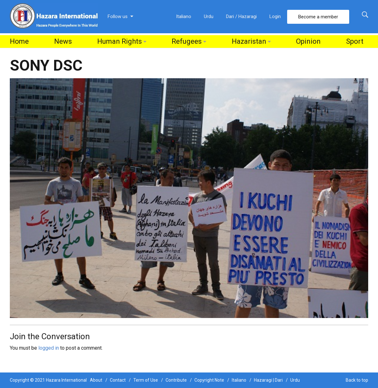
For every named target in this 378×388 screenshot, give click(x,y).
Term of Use (145, 380)
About (96, 380)
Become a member (318, 17)
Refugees (187, 41)
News (63, 41)
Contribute (176, 380)
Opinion (308, 41)
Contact (118, 380)
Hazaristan (249, 41)
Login (275, 16)
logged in (48, 348)
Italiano (183, 16)
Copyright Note (209, 380)
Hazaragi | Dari (268, 380)
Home (19, 41)
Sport (354, 41)
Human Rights (119, 41)
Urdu (208, 16)
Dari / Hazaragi (241, 16)
